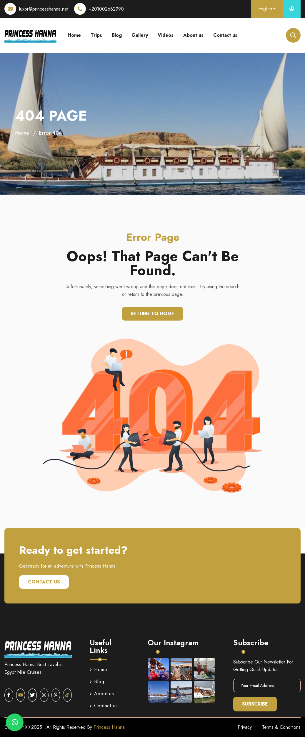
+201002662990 (106, 9)
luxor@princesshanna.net (43, 9)
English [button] (265, 8)
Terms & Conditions (281, 727)
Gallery (139, 35)
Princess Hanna (109, 727)
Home (74, 35)
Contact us (225, 35)
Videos (166, 35)
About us (193, 35)
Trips (96, 35)
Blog (117, 35)
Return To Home (152, 313)
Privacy (245, 727)
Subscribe (255, 704)
